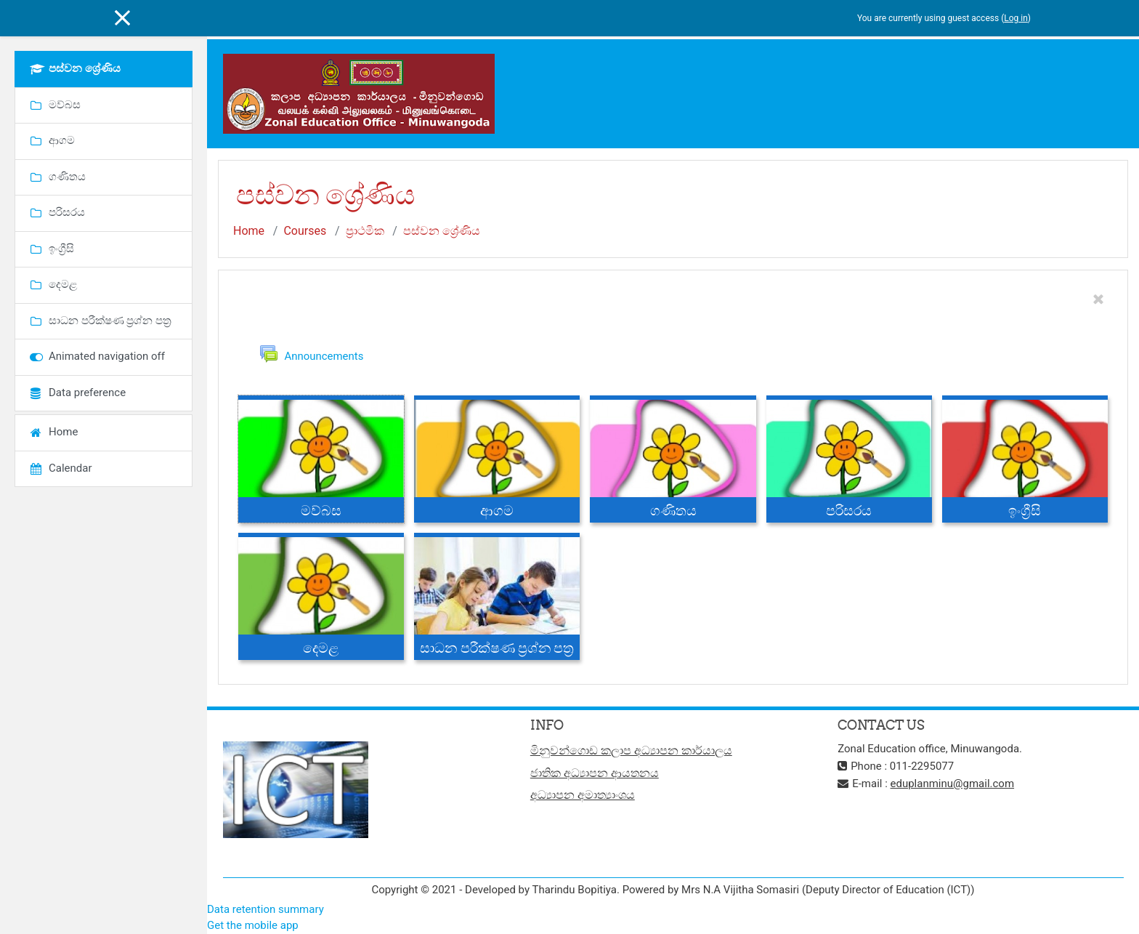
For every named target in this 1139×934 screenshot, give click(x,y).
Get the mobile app (253, 926)
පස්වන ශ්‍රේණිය (441, 231)
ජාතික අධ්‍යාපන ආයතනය (594, 773)
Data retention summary (265, 909)
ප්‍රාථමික (365, 231)
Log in (1016, 18)
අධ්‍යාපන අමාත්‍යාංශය (582, 795)
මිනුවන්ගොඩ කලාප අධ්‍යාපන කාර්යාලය (631, 751)
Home (248, 231)
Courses (304, 231)
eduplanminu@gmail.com (953, 784)
